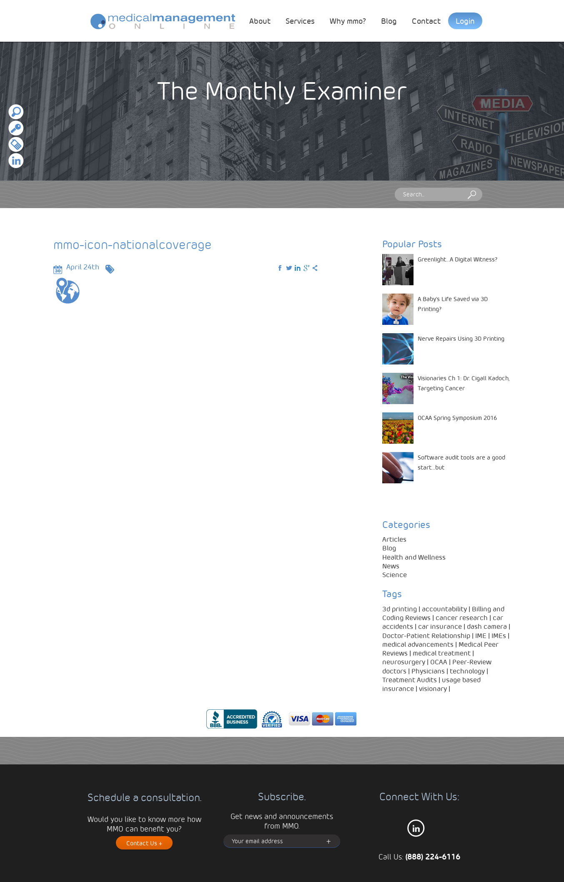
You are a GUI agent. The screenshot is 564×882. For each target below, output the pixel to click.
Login (465, 20)
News (390, 565)
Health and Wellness (414, 557)
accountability (444, 608)
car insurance (440, 626)
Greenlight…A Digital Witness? (458, 259)
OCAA (438, 661)
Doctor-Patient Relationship (426, 635)
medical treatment (442, 652)
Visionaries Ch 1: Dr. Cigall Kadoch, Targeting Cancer (463, 383)
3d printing (399, 608)
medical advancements (418, 644)
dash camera (487, 626)
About (260, 20)
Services (300, 20)
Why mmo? (348, 20)
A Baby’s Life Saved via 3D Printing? (453, 303)
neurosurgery (403, 661)
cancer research (462, 617)
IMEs (498, 635)
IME (480, 635)
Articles (394, 539)
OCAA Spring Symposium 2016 (457, 417)
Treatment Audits (409, 679)
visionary (433, 688)
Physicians (428, 670)
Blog (389, 20)
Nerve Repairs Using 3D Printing (461, 338)
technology (467, 670)
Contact (426, 20)
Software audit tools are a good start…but (461, 462)
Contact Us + (144, 843)
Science (394, 574)
